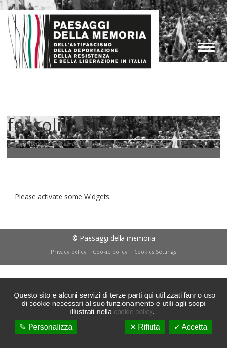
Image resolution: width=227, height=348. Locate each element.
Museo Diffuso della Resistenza (93, 144)
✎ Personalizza (45, 327)
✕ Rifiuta (145, 327)
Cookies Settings (155, 251)
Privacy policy (69, 251)
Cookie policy (110, 251)
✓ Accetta (191, 327)
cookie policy (133, 312)
